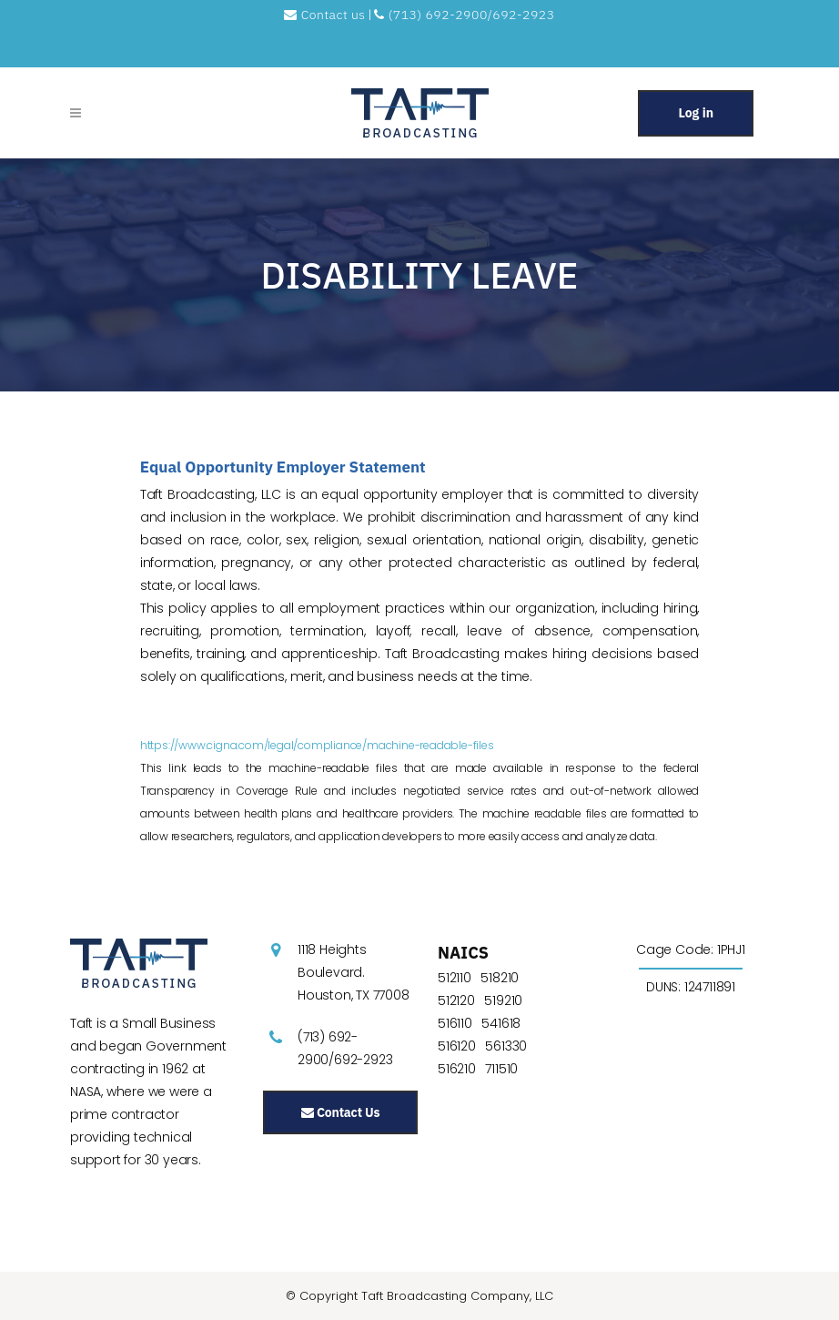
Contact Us (340, 1112)
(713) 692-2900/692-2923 (464, 14)
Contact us (326, 14)
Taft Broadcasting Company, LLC (457, 1296)
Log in (695, 113)
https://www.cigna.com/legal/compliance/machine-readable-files (317, 745)
